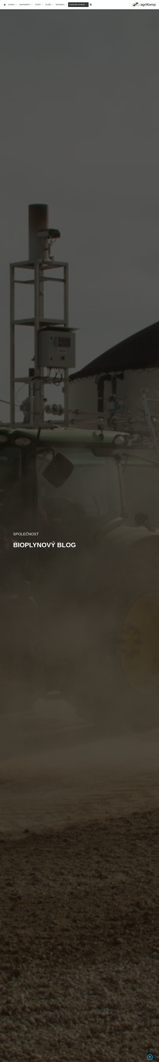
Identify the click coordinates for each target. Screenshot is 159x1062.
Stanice (12, 4)
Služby (49, 4)
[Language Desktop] (91, 4)
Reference (61, 4)
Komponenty (26, 4)
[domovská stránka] (4, 4)
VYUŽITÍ (39, 4)
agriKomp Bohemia (78, 4)
